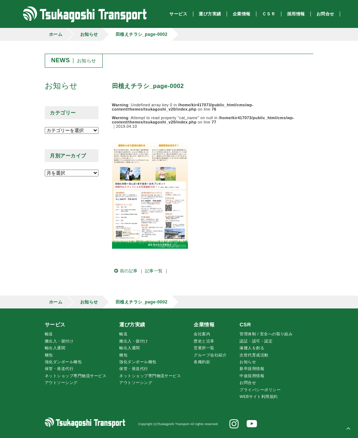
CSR (245, 324)
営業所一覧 (204, 348)
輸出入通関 (55, 348)
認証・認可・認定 (256, 341)
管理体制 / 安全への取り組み (266, 334)
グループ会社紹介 (210, 355)
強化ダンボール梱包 (63, 362)
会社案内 (202, 334)
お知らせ (89, 34)
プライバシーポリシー (260, 390)
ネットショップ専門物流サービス (75, 376)
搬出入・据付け (59, 341)
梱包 (49, 355)
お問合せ (248, 382)
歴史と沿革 (204, 341)
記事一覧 (154, 270)
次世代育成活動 (254, 355)
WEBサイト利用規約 (258, 396)
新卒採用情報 (252, 368)
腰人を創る (252, 348)
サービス (55, 324)
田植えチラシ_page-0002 (142, 34)
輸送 (49, 334)
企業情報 (204, 324)
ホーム (55, 34)
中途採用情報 (252, 376)
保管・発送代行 (59, 368)
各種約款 (202, 362)
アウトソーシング (61, 382)
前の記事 (125, 270)
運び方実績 (132, 324)
